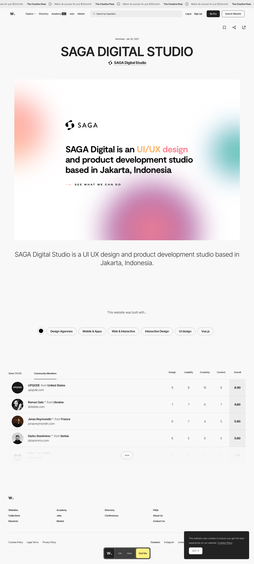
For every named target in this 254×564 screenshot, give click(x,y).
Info (120, 553)
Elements (13, 521)
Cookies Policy (15, 542)
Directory (43, 13)
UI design (185, 331)
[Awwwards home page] (109, 553)
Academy (59, 13)
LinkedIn (182, 542)
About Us (158, 515)
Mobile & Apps (92, 331)
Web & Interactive (123, 331)
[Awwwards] (12, 14)
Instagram (169, 542)
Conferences (111, 515)
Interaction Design (157, 331)
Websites (13, 510)
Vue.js (205, 331)
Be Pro (213, 13)
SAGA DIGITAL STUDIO (127, 51)
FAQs (155, 510)
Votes (129, 553)
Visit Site (143, 553)
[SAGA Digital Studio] (127, 62)
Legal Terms (33, 542)
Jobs (71, 13)
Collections (14, 515)
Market (81, 13)
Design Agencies (61, 331)
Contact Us (159, 521)
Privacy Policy (49, 542)
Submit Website (233, 13)
